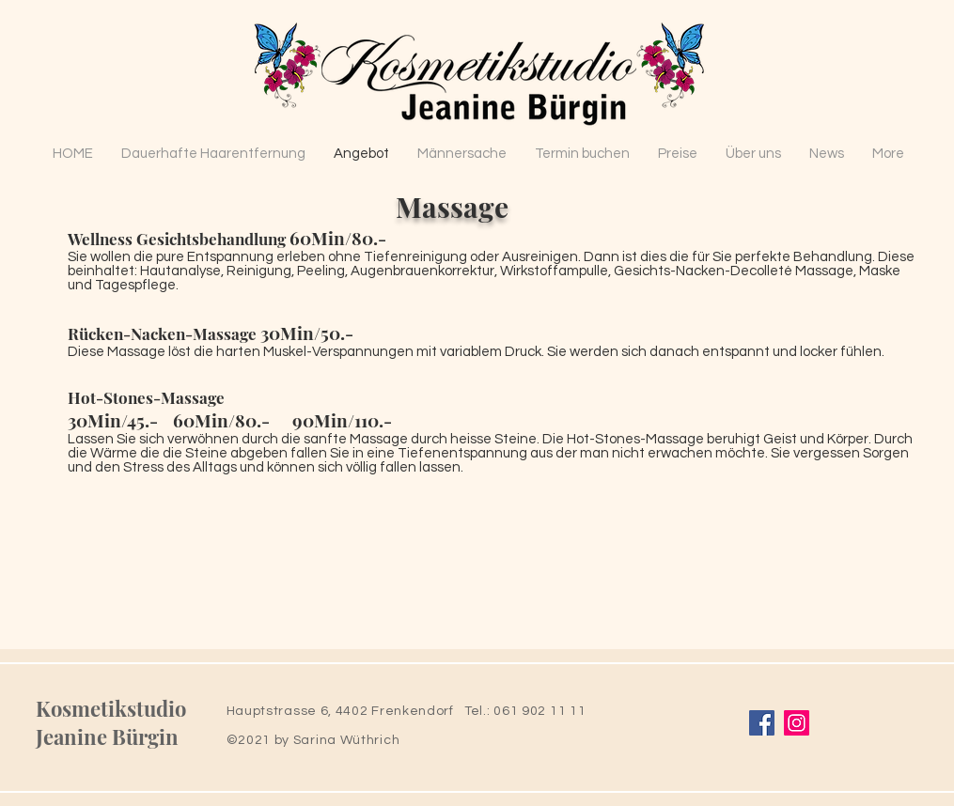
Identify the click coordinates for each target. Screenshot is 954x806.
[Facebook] (761, 723)
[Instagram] (796, 723)
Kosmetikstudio (111, 708)
